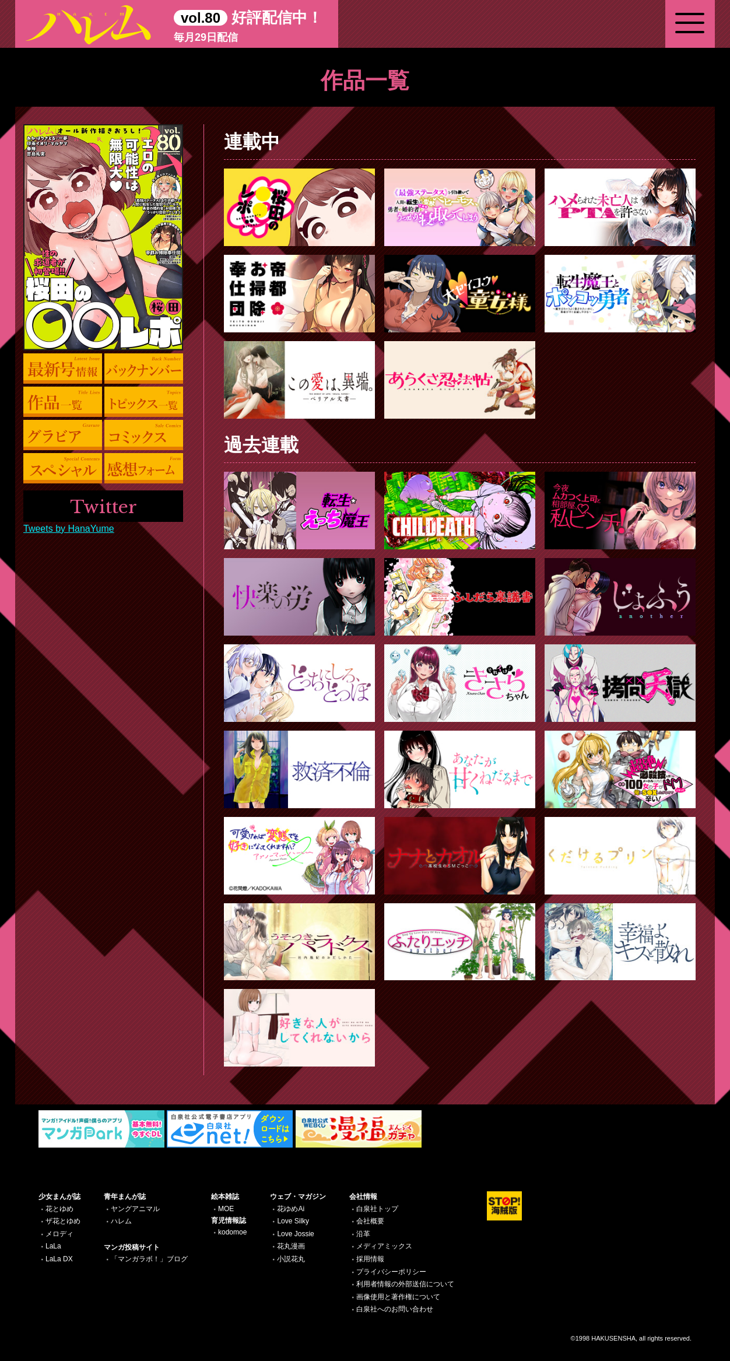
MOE (226, 1209)
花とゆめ (59, 1209)
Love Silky (293, 1221)
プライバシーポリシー (391, 1272)
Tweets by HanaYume (68, 529)
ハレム (121, 1221)
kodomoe (232, 1232)
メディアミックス (384, 1246)
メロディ (59, 1234)
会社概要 (370, 1221)
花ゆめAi (290, 1209)
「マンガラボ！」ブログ (149, 1259)
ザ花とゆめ (62, 1221)
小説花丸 (291, 1259)
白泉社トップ (377, 1209)
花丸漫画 (291, 1246)
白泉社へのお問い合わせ (394, 1309)
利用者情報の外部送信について (405, 1284)
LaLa (53, 1246)
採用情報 (370, 1259)
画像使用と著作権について (398, 1297)
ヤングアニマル (135, 1209)
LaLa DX (59, 1259)
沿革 (363, 1234)
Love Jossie (295, 1234)
